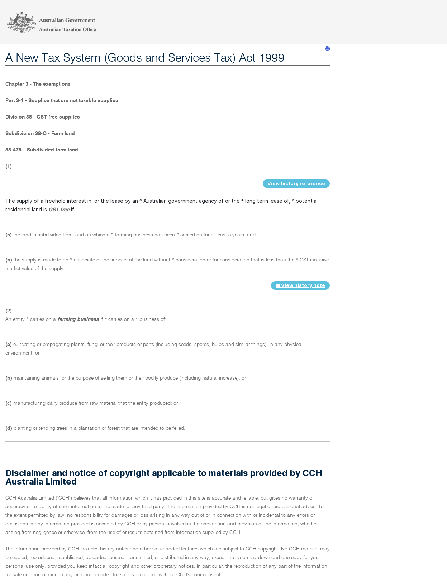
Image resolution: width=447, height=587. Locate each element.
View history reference (296, 183)
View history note (300, 285)
